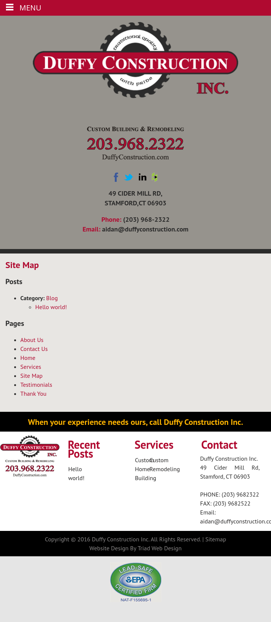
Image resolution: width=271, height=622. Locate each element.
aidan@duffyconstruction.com (145, 229)
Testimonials (36, 384)
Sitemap (215, 539)
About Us (32, 339)
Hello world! (51, 307)
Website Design (109, 548)
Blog (52, 298)
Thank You (34, 393)
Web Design (167, 548)
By (133, 548)
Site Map (32, 375)
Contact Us (34, 348)
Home (28, 357)
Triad (144, 548)
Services (31, 366)
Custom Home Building (145, 469)
